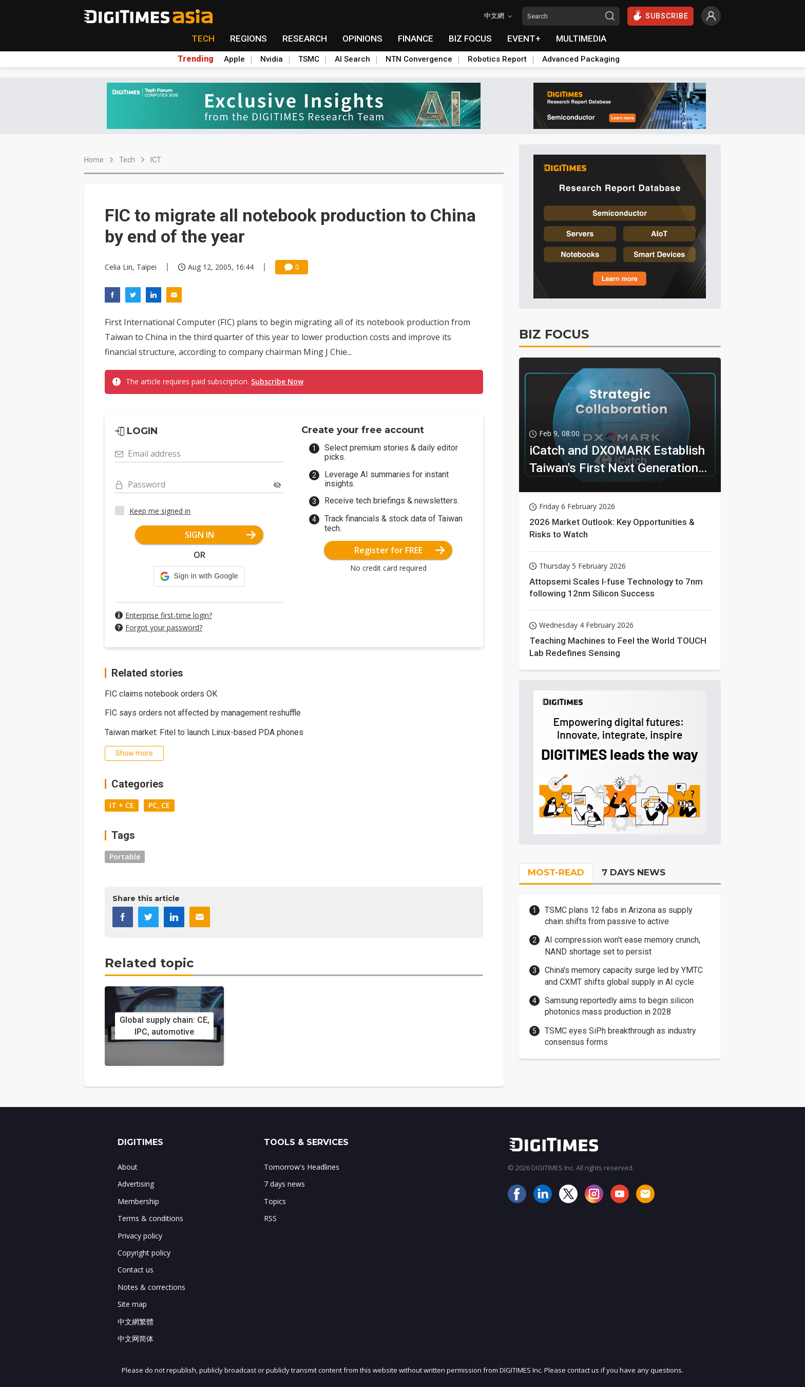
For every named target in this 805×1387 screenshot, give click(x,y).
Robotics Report (497, 59)
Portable (124, 856)
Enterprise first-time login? (168, 615)
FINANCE (415, 38)
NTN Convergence (419, 59)
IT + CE (121, 805)
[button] (199, 576)
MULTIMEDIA (581, 38)
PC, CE (159, 805)
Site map (132, 1304)
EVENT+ (524, 38)
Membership (138, 1201)
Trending (196, 59)
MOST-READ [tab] (556, 872)
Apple (234, 59)
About (128, 1167)
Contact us (136, 1269)
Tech (127, 160)
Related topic (149, 962)
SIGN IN (220, 534)
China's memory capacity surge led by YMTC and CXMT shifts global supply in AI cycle (624, 975)
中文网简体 (136, 1338)
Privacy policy (140, 1236)
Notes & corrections (151, 1287)
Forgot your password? (163, 627)
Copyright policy (144, 1253)
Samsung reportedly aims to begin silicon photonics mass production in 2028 (619, 1006)
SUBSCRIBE (660, 15)
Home (94, 160)
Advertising (136, 1184)
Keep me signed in (159, 511)
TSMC (308, 59)
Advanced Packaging (581, 59)
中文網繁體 (136, 1321)
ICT (155, 160)
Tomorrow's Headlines (301, 1167)
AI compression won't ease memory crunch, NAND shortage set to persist (622, 945)
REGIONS (248, 38)
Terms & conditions (150, 1218)
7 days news (284, 1184)
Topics (275, 1201)
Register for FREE (399, 550)
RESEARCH (304, 38)
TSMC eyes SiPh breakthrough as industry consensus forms (620, 1036)
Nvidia (271, 59)
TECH (203, 38)
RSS (270, 1218)
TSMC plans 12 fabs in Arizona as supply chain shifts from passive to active (619, 915)
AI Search (352, 59)
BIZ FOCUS (470, 38)
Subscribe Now (277, 381)
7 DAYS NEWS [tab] (633, 872)
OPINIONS (362, 38)
